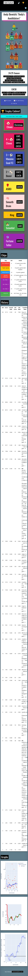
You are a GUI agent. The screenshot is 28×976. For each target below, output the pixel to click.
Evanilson (16, 56)
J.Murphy (20, 45)
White (7, 36)
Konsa (20, 36)
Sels (7, 66)
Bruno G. (12, 46)
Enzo (16, 66)
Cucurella (12, 36)
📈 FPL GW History (19, 100)
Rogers (16, 45)
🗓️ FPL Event (7, 100)
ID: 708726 (14, 103)
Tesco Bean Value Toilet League (14, 116)
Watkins (12, 56)
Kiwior (16, 36)
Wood (20, 66)
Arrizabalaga (15, 28)
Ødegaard (8, 45)
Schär (12, 66)
